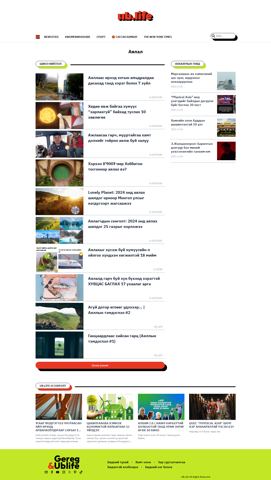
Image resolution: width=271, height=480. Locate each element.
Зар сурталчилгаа (171, 462)
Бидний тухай (118, 462)
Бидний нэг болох (158, 467)
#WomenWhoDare (77, 37)
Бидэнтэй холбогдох (122, 467)
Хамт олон (143, 462)
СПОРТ (101, 37)
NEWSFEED (51, 37)
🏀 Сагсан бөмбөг (125, 37)
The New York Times (158, 37)
